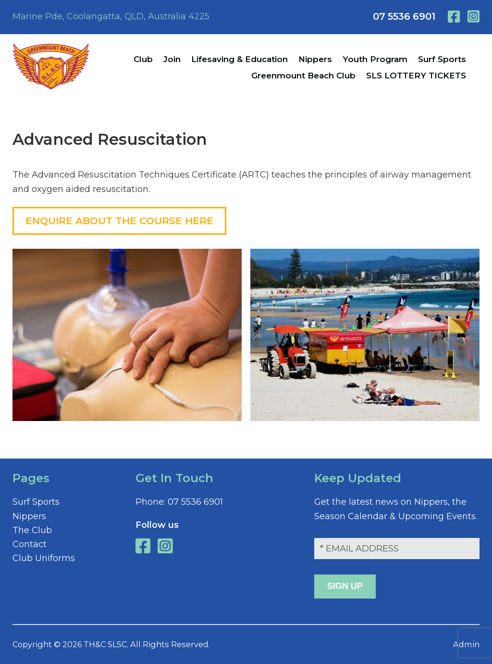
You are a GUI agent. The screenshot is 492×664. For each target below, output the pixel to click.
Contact (29, 544)
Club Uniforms (43, 558)
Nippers (29, 516)
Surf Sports (36, 502)
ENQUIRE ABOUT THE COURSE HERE (119, 221)
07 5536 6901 (404, 16)
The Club (32, 530)
